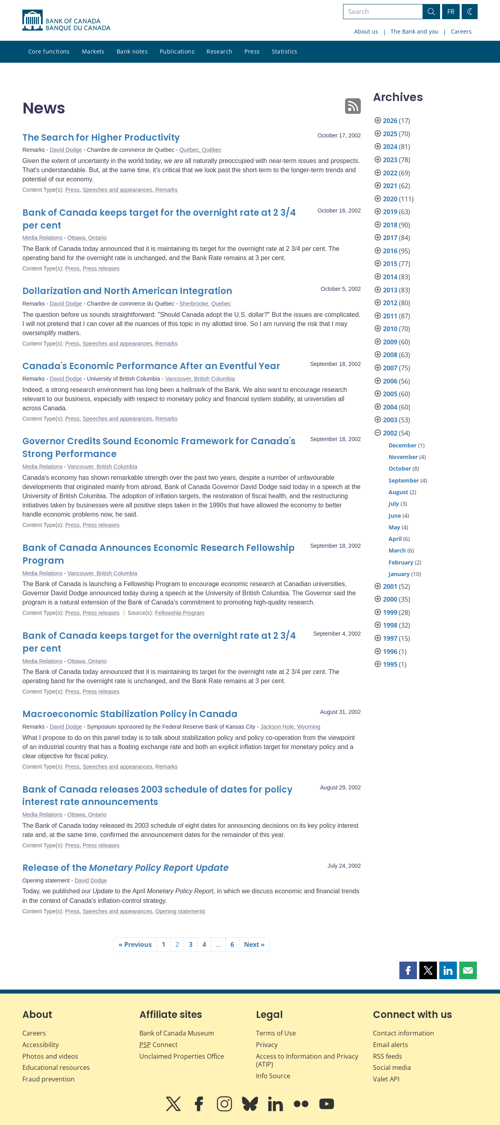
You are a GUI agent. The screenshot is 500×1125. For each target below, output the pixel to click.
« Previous (135, 944)
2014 (390, 276)
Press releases (101, 268)
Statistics (285, 51)
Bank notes (132, 51)
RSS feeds (387, 1056)
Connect (158, 1044)
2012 (390, 302)
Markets (93, 51)
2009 (390, 342)
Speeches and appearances (117, 190)
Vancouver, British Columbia (200, 379)
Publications (177, 51)
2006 (390, 381)
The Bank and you (414, 31)
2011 (390, 316)
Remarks (166, 190)
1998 (390, 625)
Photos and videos (50, 1056)
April (395, 539)
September (404, 480)
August (398, 492)
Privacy (267, 1044)
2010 (390, 328)
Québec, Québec (200, 150)
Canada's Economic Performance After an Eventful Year (151, 366)
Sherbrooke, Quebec (205, 303)
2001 (390, 586)
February (401, 562)
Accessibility (40, 1044)
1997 (390, 638)
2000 (390, 599)
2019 (390, 211)
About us (366, 31)
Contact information (403, 1033)
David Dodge (66, 150)
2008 (390, 354)
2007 (390, 368)
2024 (390, 146)
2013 (390, 290)
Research (219, 51)
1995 (390, 664)
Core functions (49, 51)
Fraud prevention (48, 1079)
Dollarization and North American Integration (127, 291)
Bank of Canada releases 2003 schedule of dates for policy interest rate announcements (157, 796)
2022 (390, 173)
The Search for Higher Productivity (101, 137)
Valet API (386, 1079)
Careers (461, 31)
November (403, 457)
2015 (390, 263)
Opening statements (180, 911)
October (400, 468)
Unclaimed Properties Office (181, 1056)
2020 (390, 199)
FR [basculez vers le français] (450, 11)
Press (252, 51)
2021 (390, 185)
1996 (390, 651)
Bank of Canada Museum (176, 1033)
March (397, 550)
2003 (390, 419)
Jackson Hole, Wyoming (290, 726)
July (394, 503)
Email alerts (390, 1044)
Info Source (273, 1075)
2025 (390, 133)
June (395, 515)
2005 (390, 394)
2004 (390, 407)
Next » (254, 944)
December (403, 445)
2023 (390, 159)
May (394, 527)
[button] (408, 970)
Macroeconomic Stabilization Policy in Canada (130, 714)
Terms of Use (276, 1033)
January (399, 574)
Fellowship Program (179, 613)
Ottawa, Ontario (87, 238)
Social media (392, 1067)
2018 (390, 225)
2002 (390, 433)
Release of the (125, 868)
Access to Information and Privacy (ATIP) (307, 1060)
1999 (390, 612)
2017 (390, 237)
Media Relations (42, 238)
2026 (390, 120)
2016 (390, 250)
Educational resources (56, 1067)
